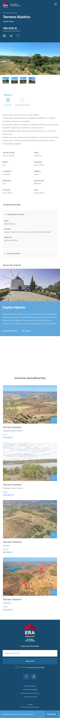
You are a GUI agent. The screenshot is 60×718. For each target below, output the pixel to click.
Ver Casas (27, 338)
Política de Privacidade (36, 667)
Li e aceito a (31, 667)
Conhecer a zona (10, 338)
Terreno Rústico (12, 434)
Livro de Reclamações (30, 697)
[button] (57, 58)
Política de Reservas (30, 686)
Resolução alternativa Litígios (30, 693)
